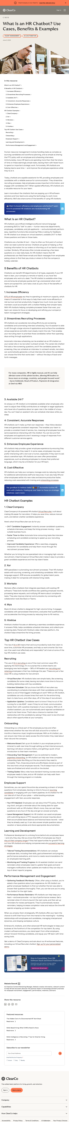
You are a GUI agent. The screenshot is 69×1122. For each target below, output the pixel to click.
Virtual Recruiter (45, 511)
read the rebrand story (47, 3)
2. (8, 116)
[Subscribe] (60, 1053)
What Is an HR (13, 85)
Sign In (59, 10)
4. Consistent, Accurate (18, 101)
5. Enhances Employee (18, 104)
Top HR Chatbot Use (14, 129)
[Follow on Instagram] (13, 1004)
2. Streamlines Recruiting (18, 94)
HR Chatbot (12, 110)
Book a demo (18, 1090)
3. (10, 120)
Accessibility (6, 1120)
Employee (12, 139)
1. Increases (14, 91)
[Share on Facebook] (9, 1004)
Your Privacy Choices (60, 1120)
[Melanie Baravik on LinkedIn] (19, 983)
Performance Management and (21, 145)
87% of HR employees (13, 297)
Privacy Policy (17, 1120)
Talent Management (12, 35)
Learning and (15, 142)
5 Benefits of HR (13, 88)
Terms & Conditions (32, 1120)
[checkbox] (34, 1060)
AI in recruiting (19, 663)
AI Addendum (45, 1120)
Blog (6, 17)
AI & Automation (30, 35)
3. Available (12, 97)
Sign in (6, 1090)
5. (10, 126)
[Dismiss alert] (65, 3)
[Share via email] (16, 1004)
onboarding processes (50, 480)
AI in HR (16, 645)
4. (8, 123)
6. (12, 107)
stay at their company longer (16, 841)
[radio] (9, 1060)
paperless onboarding (16, 758)
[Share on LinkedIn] (5, 1004)
